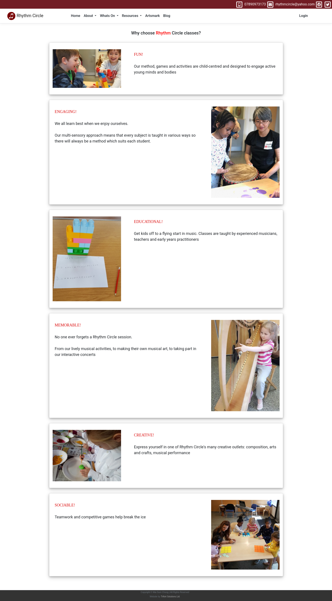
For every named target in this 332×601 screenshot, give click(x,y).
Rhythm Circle (25, 15)
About (89, 16)
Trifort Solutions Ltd (170, 596)
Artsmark (152, 16)
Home (75, 16)
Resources (130, 16)
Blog (166, 16)
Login (303, 16)
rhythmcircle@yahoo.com (290, 4)
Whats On (108, 16)
